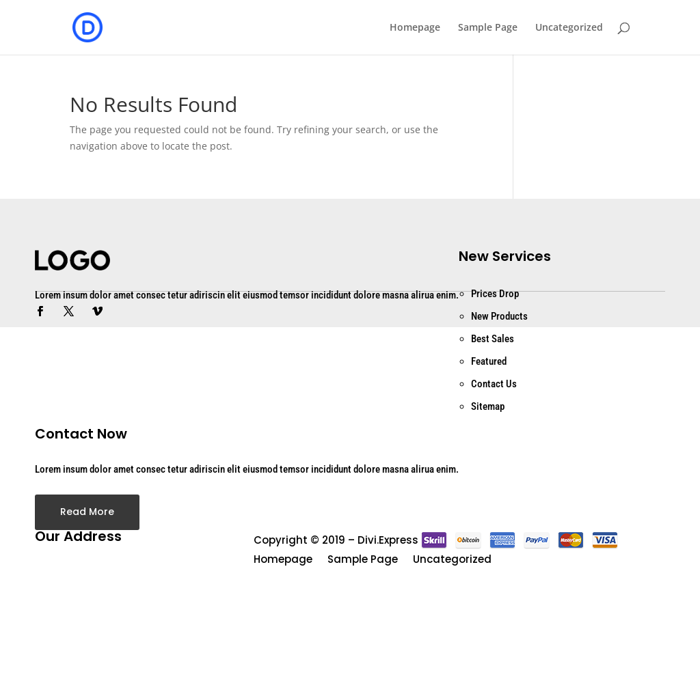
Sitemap (487, 406)
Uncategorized (569, 28)
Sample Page (487, 28)
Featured (489, 361)
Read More (87, 511)
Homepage (415, 28)
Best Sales (492, 339)
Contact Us (494, 384)
